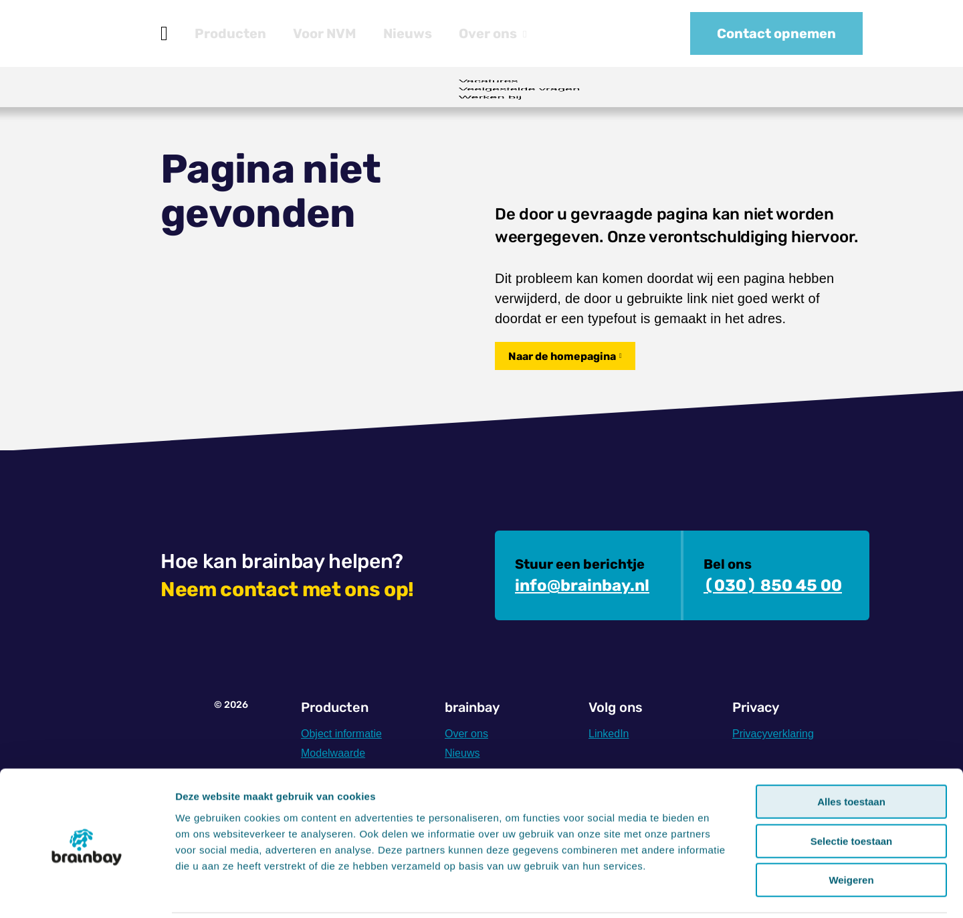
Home (164, 33)
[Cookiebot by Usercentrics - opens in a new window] (86, 892)
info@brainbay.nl (582, 585)
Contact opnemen (776, 33)
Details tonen (722, 891)
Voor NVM (324, 33)
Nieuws (407, 33)
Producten (230, 33)
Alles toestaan (851, 754)
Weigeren (851, 832)
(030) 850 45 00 (773, 585)
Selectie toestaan (852, 794)
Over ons (492, 33)
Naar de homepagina (562, 356)
